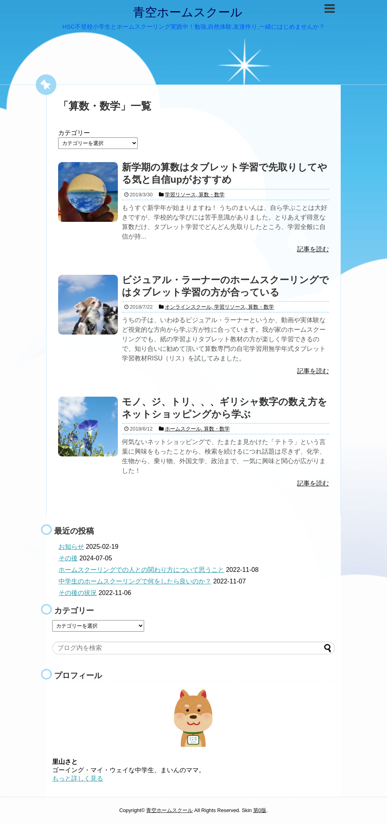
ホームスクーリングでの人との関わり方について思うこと (141, 569)
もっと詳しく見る (77, 778)
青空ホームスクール (187, 12)
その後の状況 (78, 592)
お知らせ (71, 546)
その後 (68, 558)
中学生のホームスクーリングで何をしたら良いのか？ (135, 581)
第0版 (259, 810)
